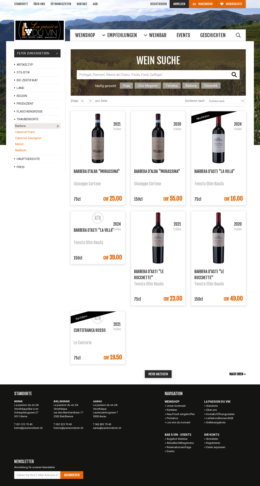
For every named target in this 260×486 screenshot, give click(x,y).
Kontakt (82, 4)
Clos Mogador (148, 86)
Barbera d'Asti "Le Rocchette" (149, 274)
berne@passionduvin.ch (28, 427)
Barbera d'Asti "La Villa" (214, 171)
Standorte (21, 4)
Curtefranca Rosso (90, 330)
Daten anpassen (215, 447)
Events (170, 451)
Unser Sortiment (176, 405)
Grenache (211, 86)
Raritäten (172, 409)
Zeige (74, 101)
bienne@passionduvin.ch (68, 427)
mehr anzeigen (158, 374)
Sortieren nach (195, 101)
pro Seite (101, 101)
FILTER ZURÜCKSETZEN (37, 53)
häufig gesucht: (106, 86)
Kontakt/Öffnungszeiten (220, 414)
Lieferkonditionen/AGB (219, 418)
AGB (95, 4)
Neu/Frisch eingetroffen (181, 414)
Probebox (172, 418)
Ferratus (172, 86)
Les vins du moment (178, 422)
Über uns (39, 4)
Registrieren (158, 4)
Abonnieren (72, 475)
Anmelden (179, 4)
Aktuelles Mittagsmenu (180, 442)
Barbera (190, 86)
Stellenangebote (215, 422)
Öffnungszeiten (61, 4)
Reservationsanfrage (179, 447)
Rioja (126, 86)
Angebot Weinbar (177, 438)
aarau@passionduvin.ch (107, 427)
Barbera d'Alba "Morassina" (97, 171)
